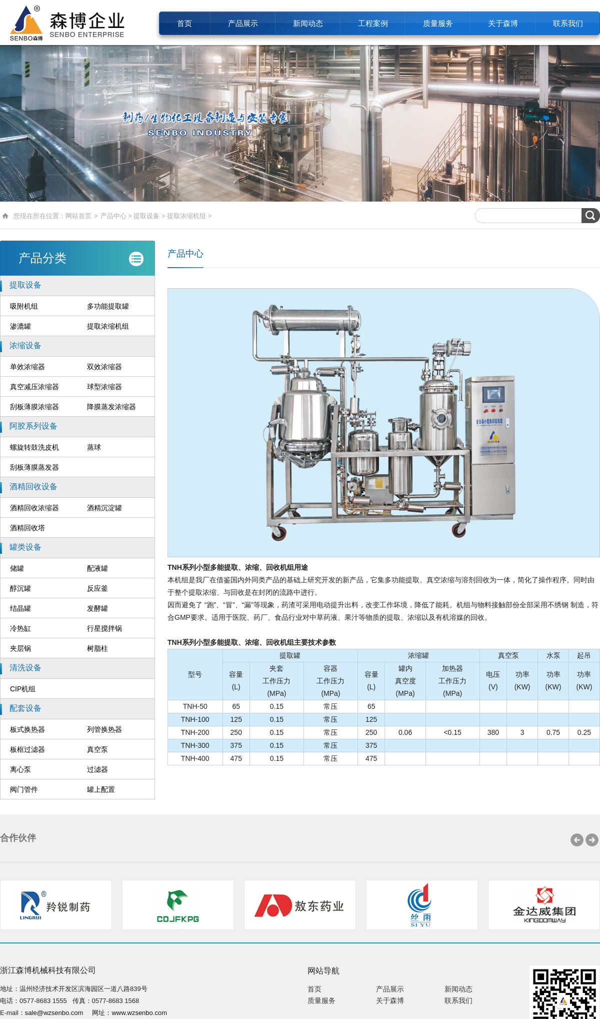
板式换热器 (27, 729)
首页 (184, 23)
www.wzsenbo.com (139, 1012)
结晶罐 (20, 608)
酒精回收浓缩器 (34, 508)
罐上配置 (101, 789)
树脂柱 (97, 648)
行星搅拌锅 (104, 628)
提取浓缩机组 (186, 216)
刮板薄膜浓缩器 (34, 407)
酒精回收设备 (34, 486)
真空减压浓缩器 (34, 387)
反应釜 (97, 588)
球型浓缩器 (104, 387)
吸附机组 (24, 306)
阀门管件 (24, 789)
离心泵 (20, 769)
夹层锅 (20, 648)
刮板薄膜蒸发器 (34, 467)
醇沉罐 (20, 588)
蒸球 (94, 447)
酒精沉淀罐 (104, 508)
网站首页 (79, 216)
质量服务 (438, 23)
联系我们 (568, 23)
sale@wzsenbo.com (54, 1012)
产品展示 (243, 23)
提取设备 (147, 216)
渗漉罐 (20, 326)
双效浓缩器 (104, 367)
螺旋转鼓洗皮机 (34, 447)
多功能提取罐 (108, 306)
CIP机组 (23, 689)
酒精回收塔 (27, 528)
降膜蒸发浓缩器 (111, 407)
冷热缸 (20, 628)
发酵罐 (97, 608)
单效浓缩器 (27, 367)
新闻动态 (308, 23)
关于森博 (503, 23)
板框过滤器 (27, 749)
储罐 (17, 568)
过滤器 (97, 769)
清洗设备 (26, 667)
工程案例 (373, 23)
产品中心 (113, 216)
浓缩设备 (26, 345)
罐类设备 (26, 547)
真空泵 (97, 749)
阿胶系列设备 (34, 426)
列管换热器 (104, 729)
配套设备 (26, 708)
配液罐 (97, 568)
